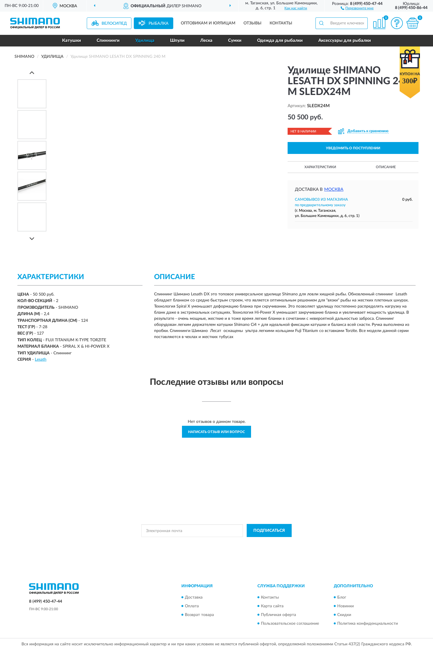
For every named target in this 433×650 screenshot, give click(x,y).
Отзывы (252, 23)
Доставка (194, 597)
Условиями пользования (266, 543)
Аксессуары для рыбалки (344, 40)
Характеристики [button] (320, 167)
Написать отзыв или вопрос (216, 432)
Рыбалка (159, 23)
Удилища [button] (144, 40)
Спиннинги (108, 40)
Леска (206, 40)
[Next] (31, 238)
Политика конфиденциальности (367, 624)
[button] (357, 8)
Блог (341, 597)
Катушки (71, 40)
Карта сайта (272, 606)
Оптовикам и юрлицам (208, 23)
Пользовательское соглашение (290, 624)
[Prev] (31, 72)
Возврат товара (199, 615)
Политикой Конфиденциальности (214, 543)
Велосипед (114, 23)
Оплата (192, 606)
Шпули (177, 40)
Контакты (281, 23)
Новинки (345, 606)
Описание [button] (386, 167)
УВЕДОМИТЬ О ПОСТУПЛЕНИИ (353, 148)
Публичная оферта (278, 615)
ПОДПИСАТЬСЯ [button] (269, 531)
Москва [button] (333, 189)
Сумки (234, 40)
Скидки (344, 615)
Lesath (40, 360)
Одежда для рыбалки (280, 40)
